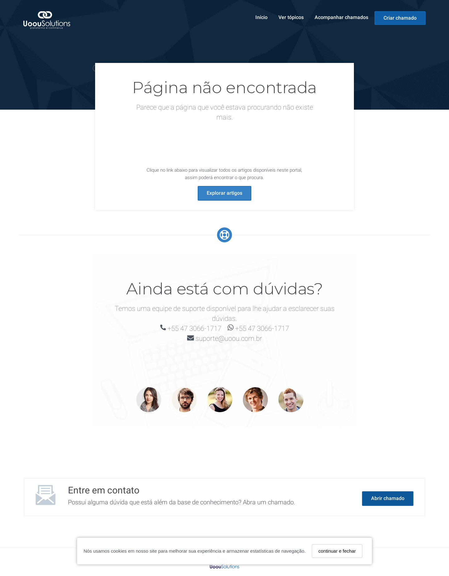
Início (261, 17)
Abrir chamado (387, 498)
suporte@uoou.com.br (229, 338)
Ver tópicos (291, 17)
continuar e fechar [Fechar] (337, 551)
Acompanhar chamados (341, 17)
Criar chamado (400, 18)
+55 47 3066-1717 (194, 328)
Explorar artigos (224, 193)
